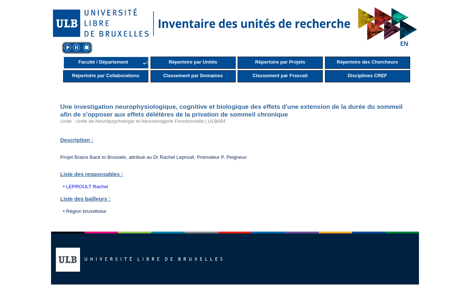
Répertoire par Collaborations (105, 75)
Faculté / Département (103, 62)
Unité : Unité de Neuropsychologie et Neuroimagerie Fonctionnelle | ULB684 (142, 121)
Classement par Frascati (280, 75)
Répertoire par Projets (280, 62)
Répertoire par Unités (193, 62)
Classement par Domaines (193, 75)
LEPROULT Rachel (87, 186)
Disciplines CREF (367, 75)
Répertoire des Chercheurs (367, 62)
